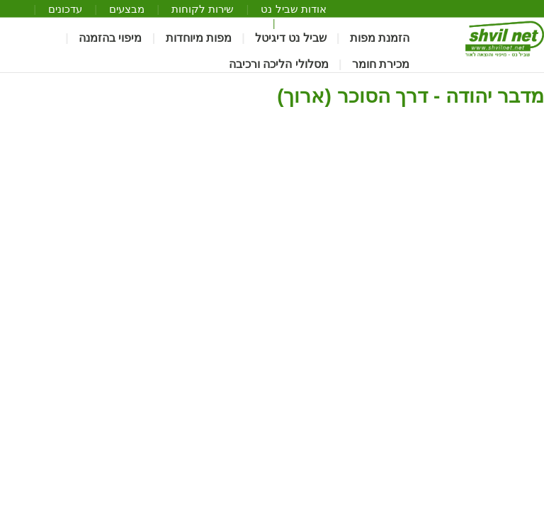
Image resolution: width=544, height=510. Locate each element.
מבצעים (126, 9)
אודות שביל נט (293, 9)
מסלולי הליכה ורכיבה (279, 64)
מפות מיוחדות (199, 38)
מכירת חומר (380, 64)
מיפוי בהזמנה (110, 38)
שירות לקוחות (202, 9)
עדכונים (65, 9)
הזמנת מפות (379, 38)
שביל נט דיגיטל (291, 38)
